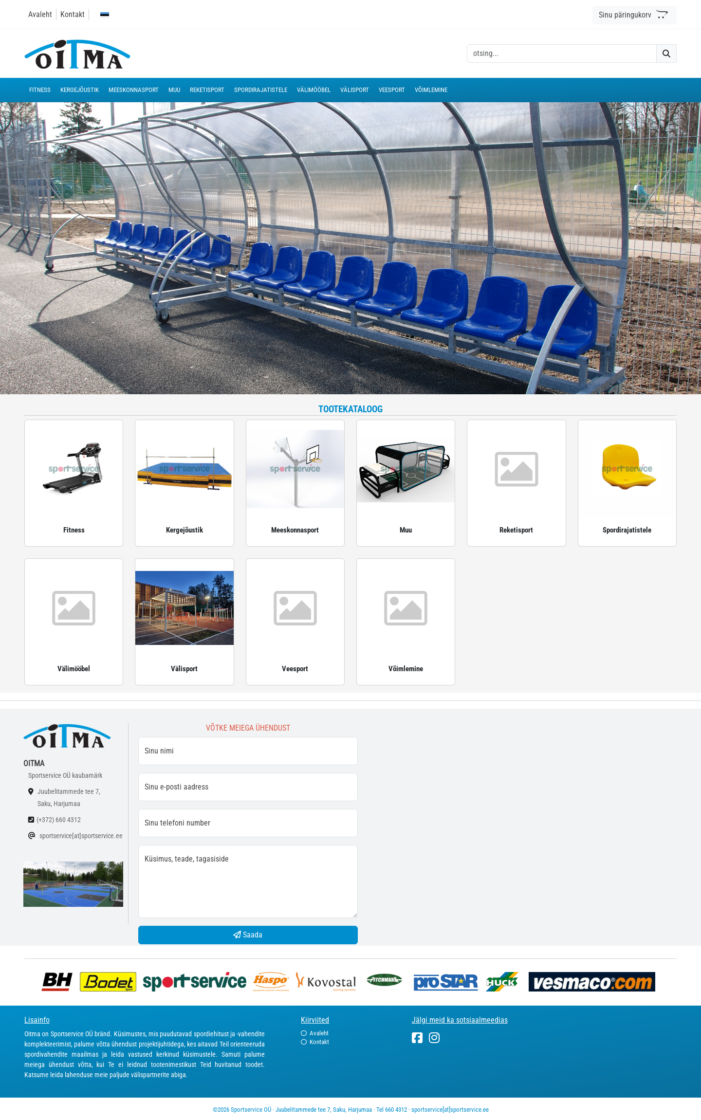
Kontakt (72, 14)
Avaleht (40, 14)
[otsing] (562, 53)
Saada (247, 934)
